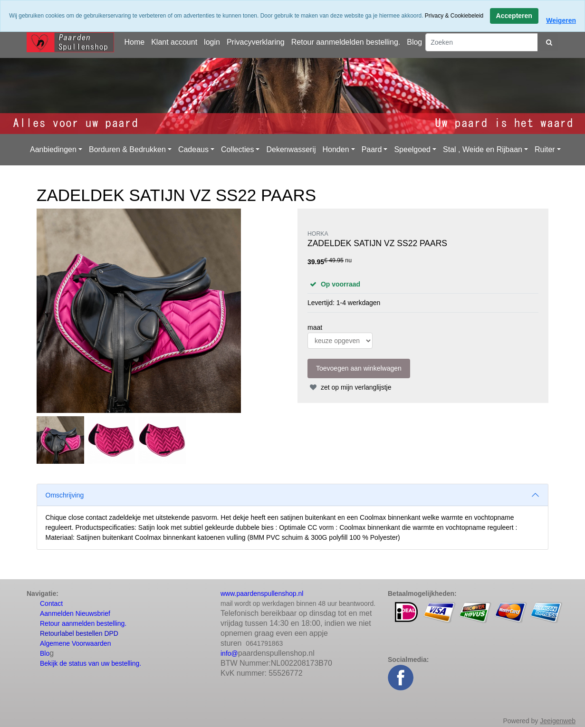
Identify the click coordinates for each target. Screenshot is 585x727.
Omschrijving (65, 495)
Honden (336, 149)
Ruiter (545, 149)
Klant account (174, 42)
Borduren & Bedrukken (127, 149)
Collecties (237, 149)
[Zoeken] (481, 42)
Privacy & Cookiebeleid (454, 15)
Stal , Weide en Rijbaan (482, 149)
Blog (414, 42)
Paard (372, 149)
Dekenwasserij (291, 149)
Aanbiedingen (53, 149)
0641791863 (264, 643)
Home (134, 42)
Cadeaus (193, 149)
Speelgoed (412, 149)
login (212, 42)
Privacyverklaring (256, 42)
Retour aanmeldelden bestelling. (345, 42)
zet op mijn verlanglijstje (349, 387)
